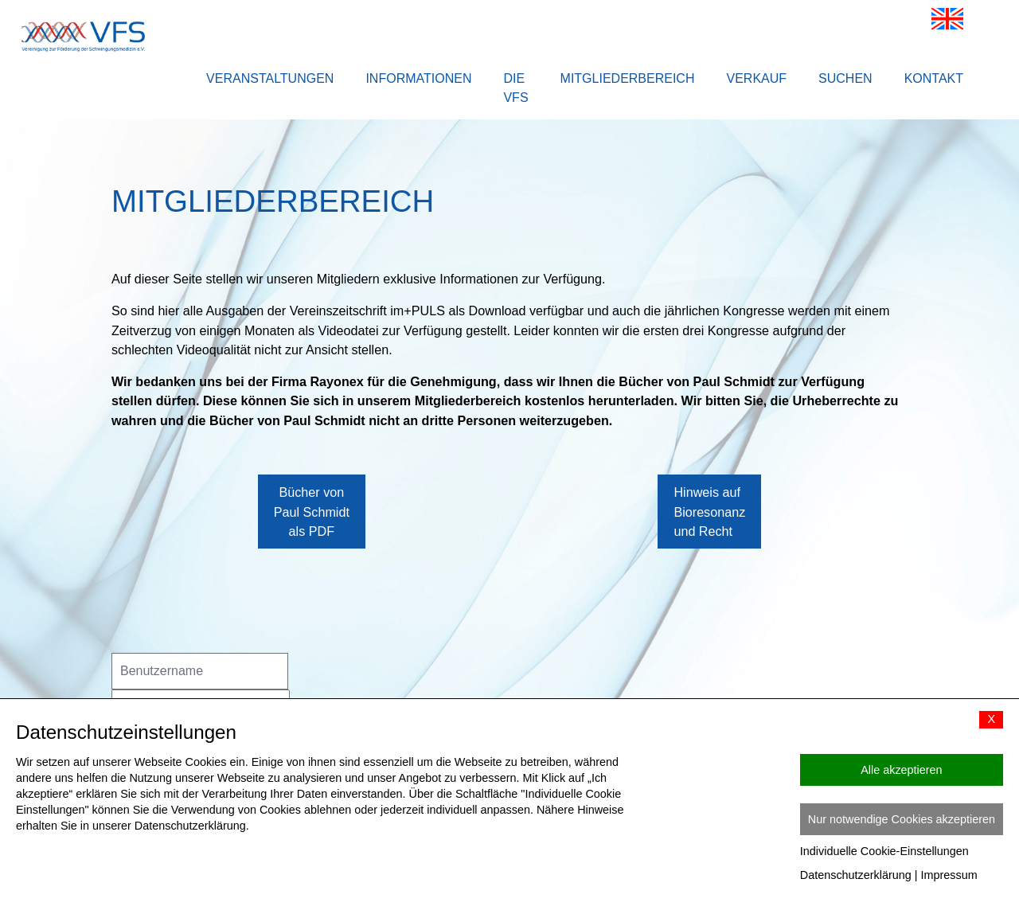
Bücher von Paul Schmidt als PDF (311, 535)
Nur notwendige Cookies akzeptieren (901, 819)
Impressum (949, 875)
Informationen (418, 78)
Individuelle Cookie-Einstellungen (884, 851)
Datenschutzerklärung (856, 875)
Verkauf (756, 78)
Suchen (845, 78)
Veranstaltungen (270, 78)
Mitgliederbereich (627, 78)
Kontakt (933, 78)
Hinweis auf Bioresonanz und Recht (709, 535)
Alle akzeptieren (901, 770)
